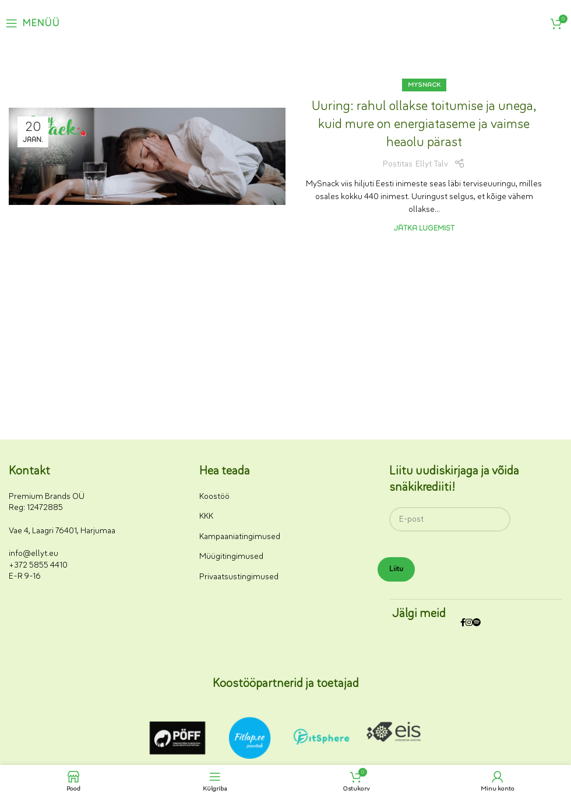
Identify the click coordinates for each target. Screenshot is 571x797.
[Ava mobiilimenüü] (32, 23)
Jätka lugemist (424, 228)
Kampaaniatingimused (239, 536)
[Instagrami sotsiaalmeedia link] (469, 623)
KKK (206, 516)
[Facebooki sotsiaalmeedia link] (463, 623)
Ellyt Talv (431, 163)
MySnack (424, 84)
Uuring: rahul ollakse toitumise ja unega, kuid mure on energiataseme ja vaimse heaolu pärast (424, 124)
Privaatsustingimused (239, 576)
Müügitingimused (231, 556)
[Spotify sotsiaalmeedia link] (477, 623)
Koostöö (214, 496)
